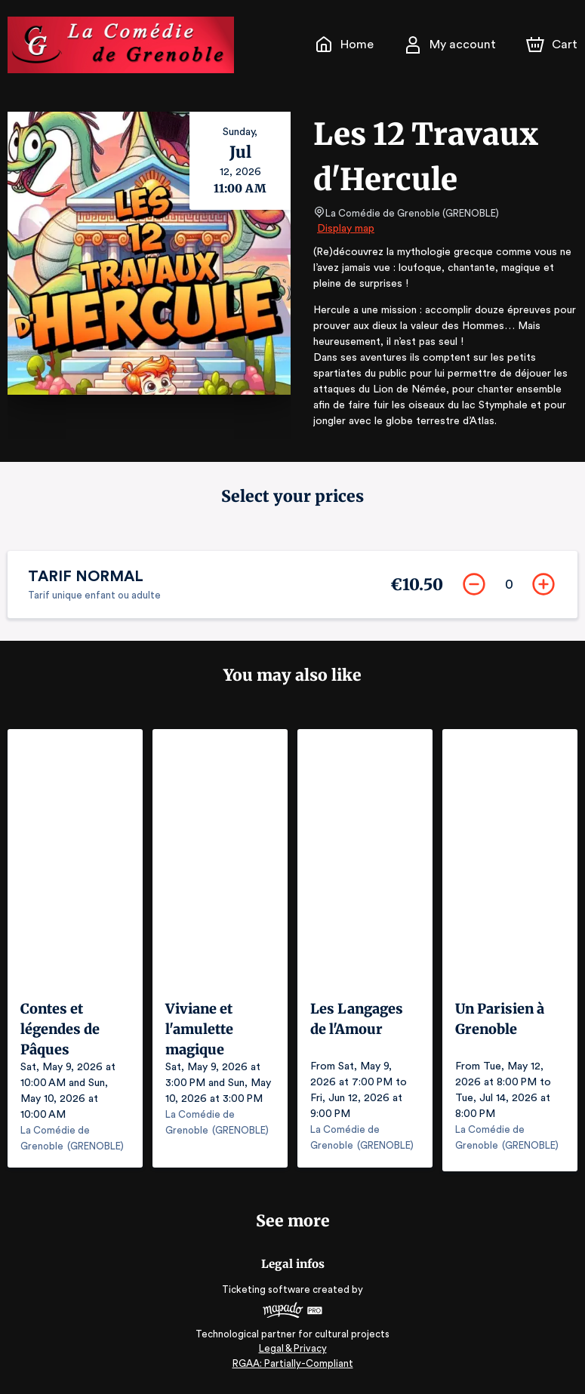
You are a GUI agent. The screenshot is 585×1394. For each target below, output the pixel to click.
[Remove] (472, 586)
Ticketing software (268, 1290)
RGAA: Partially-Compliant (292, 1363)
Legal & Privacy (292, 1349)
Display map (346, 229)
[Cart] (553, 44)
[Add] (541, 586)
